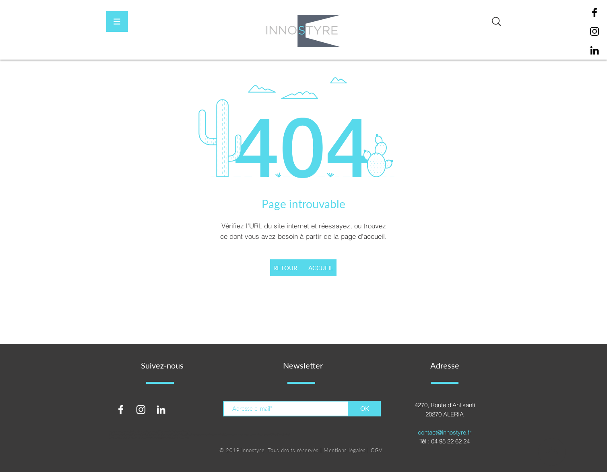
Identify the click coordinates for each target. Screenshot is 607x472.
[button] (117, 21)
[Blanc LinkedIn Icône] (161, 410)
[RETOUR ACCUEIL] (303, 267)
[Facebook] (594, 12)
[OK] (365, 408)
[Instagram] (594, 31)
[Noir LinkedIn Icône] (594, 50)
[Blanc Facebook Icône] (121, 410)
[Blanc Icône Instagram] (141, 410)
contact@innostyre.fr (444, 432)
